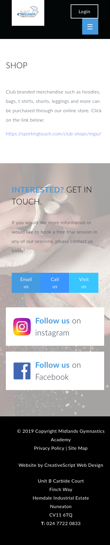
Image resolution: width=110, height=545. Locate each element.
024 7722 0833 (61, 523)
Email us (26, 282)
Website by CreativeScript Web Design (60, 465)
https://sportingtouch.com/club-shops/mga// (53, 133)
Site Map (78, 448)
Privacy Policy (49, 448)
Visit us (84, 282)
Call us (55, 282)
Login (84, 11)
